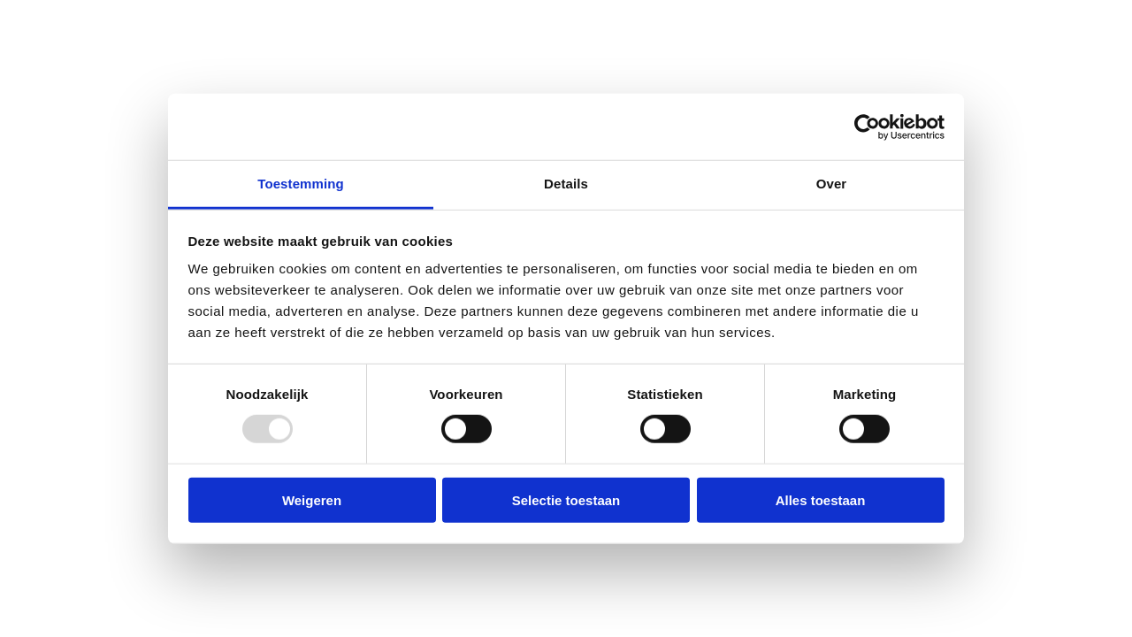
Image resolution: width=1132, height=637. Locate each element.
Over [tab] (831, 183)
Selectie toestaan (566, 500)
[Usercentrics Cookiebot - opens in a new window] (867, 126)
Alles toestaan (821, 500)
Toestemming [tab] (300, 183)
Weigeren (311, 500)
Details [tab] (566, 183)
